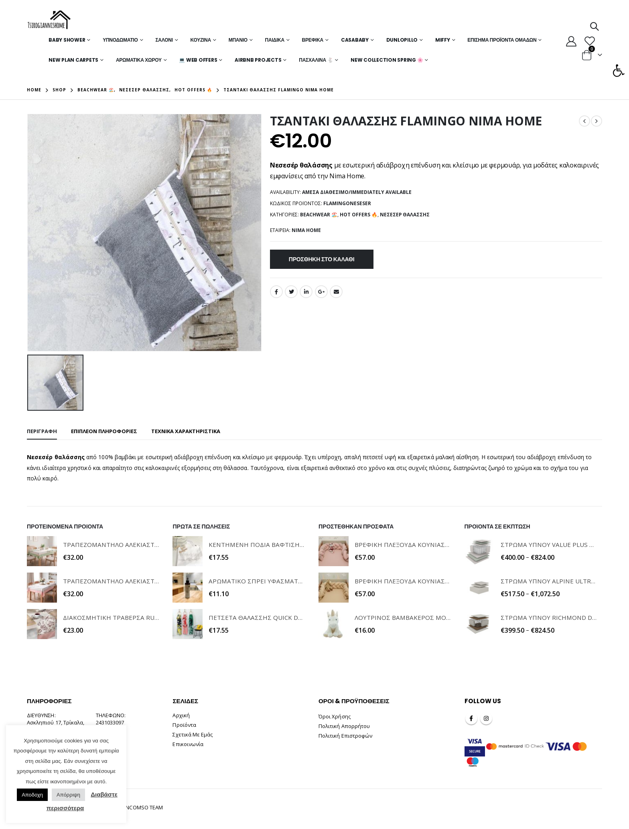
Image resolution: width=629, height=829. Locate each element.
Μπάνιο (238, 39)
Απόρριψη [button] (68, 795)
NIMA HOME (306, 230)
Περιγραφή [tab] (42, 431)
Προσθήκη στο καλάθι (322, 259)
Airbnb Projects (258, 59)
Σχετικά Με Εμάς (192, 734)
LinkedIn (306, 291)
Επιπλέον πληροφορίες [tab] (104, 431)
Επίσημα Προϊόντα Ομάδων (501, 39)
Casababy (355, 39)
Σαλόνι (163, 39)
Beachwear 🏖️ (318, 214)
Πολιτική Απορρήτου (344, 726)
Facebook (276, 291)
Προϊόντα (184, 724)
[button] (618, 70)
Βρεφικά (312, 39)
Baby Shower (67, 39)
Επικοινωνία (187, 744)
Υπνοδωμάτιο (120, 39)
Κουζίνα (201, 39)
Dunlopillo (402, 39)
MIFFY (442, 39)
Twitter (291, 291)
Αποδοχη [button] (32, 795)
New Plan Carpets (73, 59)
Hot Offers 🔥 (358, 214)
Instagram (486, 718)
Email (336, 291)
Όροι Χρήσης (335, 716)
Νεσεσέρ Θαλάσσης (405, 214)
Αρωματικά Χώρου (139, 59)
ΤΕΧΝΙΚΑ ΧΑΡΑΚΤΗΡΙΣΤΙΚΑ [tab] (185, 431)
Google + (321, 291)
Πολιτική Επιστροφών (345, 735)
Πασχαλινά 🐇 (316, 59)
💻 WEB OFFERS (198, 59)
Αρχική (180, 715)
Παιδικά (274, 39)
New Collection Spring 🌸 (387, 59)
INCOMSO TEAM (143, 807)
